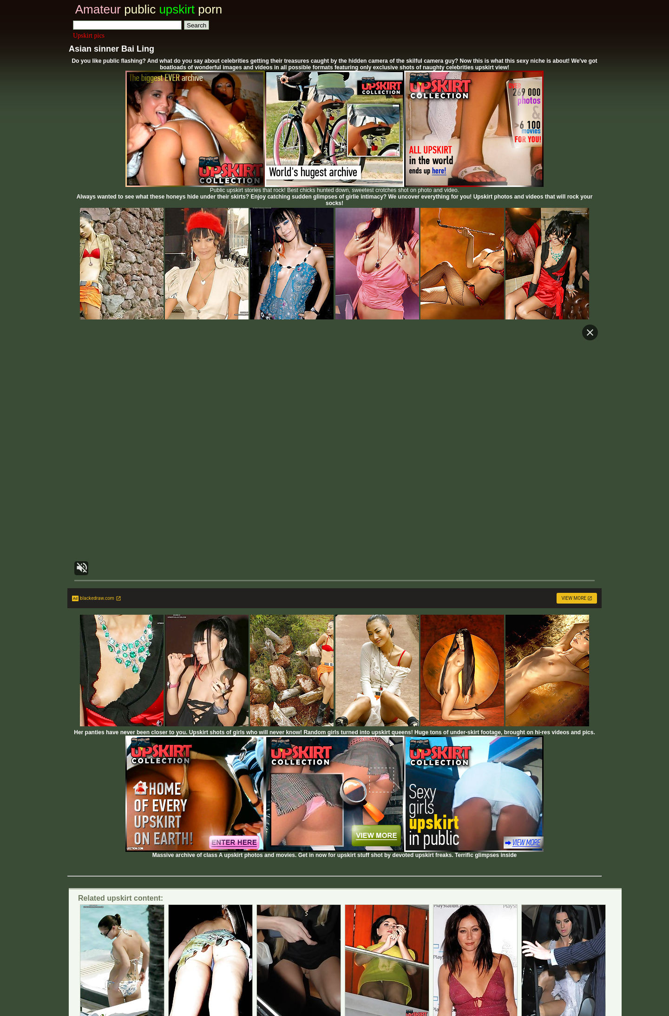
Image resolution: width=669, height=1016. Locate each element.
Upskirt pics (89, 35)
